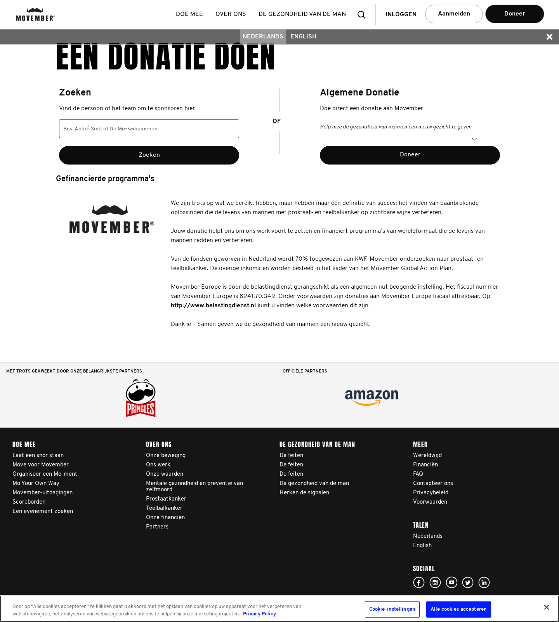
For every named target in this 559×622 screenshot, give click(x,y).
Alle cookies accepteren (459, 609)
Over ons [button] (230, 14)
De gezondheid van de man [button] (302, 14)
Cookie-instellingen (392, 609)
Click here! (419, 582)
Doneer (514, 14)
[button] (363, 14)
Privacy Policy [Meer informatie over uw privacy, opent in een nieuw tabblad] (259, 614)
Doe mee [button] (189, 14)
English (303, 37)
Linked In (484, 582)
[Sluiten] (546, 607)
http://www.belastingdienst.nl (213, 306)
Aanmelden (454, 14)
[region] (279, 608)
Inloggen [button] (401, 15)
